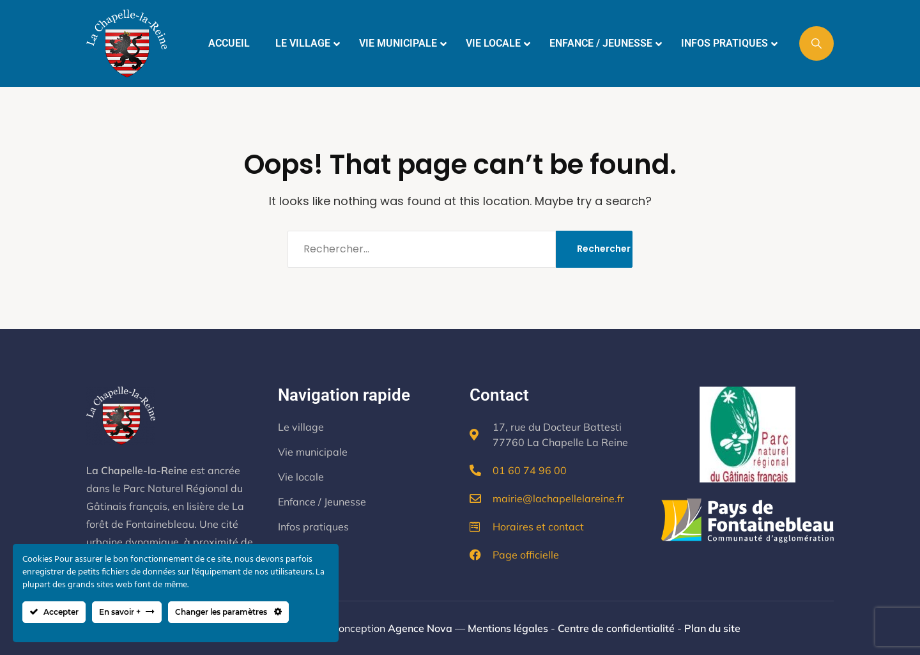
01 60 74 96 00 (530, 470)
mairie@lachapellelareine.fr (558, 498)
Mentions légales (508, 628)
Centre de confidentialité (616, 628)
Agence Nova (420, 628)
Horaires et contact (538, 526)
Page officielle (526, 554)
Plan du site (712, 628)
